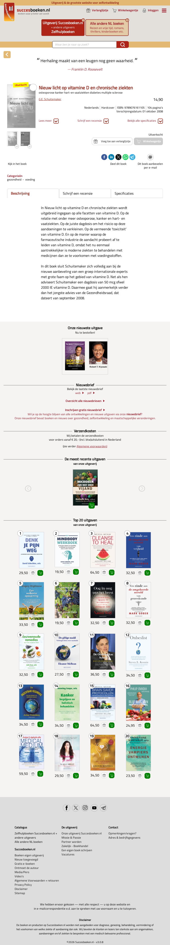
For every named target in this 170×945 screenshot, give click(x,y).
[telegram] (132, 157)
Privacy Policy (23, 885)
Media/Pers (22, 872)
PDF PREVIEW (33, 87)
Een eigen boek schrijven (77, 850)
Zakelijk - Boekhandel (75, 846)
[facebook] (104, 157)
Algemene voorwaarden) (92, 446)
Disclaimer (21, 889)
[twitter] (118, 157)
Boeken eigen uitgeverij (29, 855)
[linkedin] (111, 157)
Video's (19, 876)
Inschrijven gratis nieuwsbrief (83, 410)
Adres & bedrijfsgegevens (124, 838)
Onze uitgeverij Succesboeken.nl (82, 833)
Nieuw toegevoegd (26, 859)
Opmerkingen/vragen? (122, 833)
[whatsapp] (125, 157)
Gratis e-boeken (25, 864)
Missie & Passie (71, 838)
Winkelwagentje (40, 573)
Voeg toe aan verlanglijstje (33, 573)
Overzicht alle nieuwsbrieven (83, 401)
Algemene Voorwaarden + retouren (37, 880)
